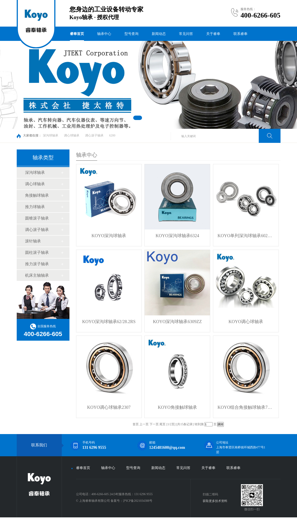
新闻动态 (159, 34)
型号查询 (131, 34)
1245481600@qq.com (167, 447)
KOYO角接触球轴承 (177, 407)
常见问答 (186, 34)
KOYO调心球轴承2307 (109, 407)
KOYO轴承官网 (23, 518)
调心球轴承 (71, 135)
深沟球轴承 (50, 135)
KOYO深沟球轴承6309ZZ (177, 321)
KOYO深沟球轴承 (108, 235)
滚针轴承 (33, 241)
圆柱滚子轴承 (37, 252)
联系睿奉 (240, 34)
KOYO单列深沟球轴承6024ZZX (246, 235)
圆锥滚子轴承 (37, 218)
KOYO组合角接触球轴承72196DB (246, 407)
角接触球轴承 (37, 195)
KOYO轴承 (8, 518)
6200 (112, 135)
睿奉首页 (77, 34)
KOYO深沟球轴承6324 (177, 235)
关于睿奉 (213, 34)
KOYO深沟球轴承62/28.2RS (109, 321)
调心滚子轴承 (94, 135)
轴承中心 (104, 34)
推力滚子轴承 (37, 264)
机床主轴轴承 (37, 275)
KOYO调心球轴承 (245, 321)
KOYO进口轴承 (15, 518)
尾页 (162, 424)
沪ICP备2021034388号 (137, 500)
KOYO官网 (2, 518)
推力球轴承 (35, 207)
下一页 (154, 424)
